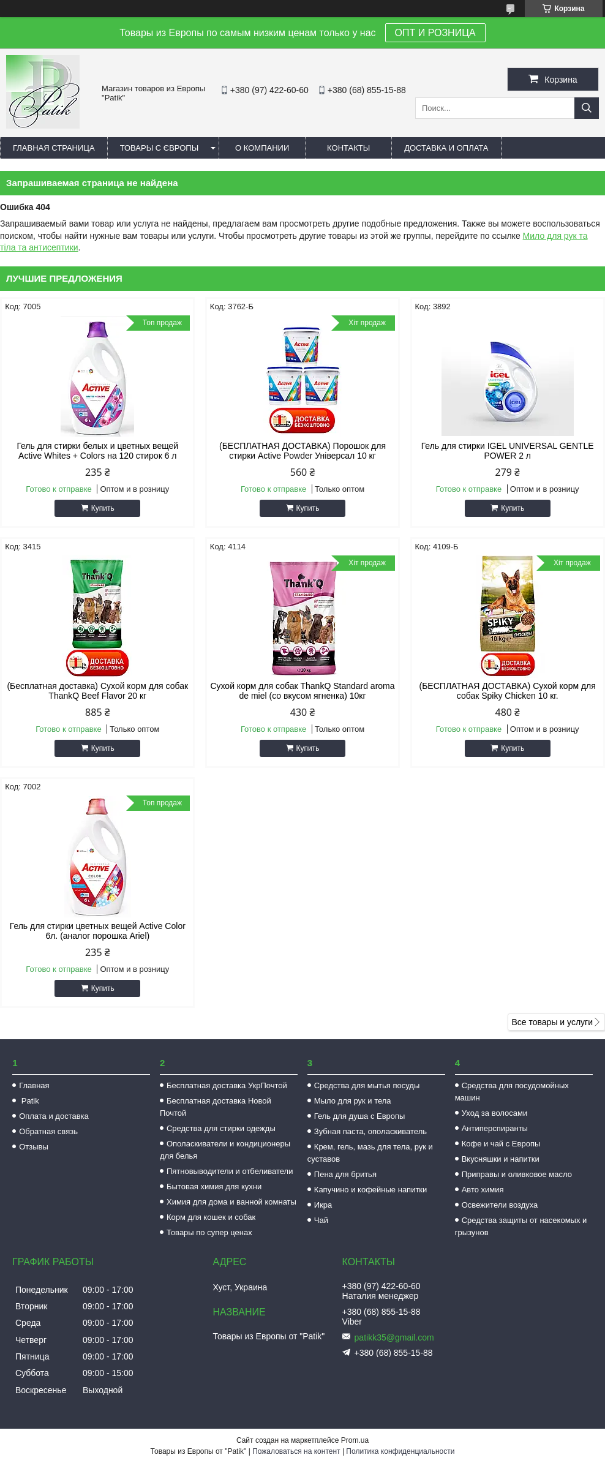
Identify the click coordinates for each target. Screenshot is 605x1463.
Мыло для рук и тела (352, 1100)
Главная (34, 1085)
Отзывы (33, 1146)
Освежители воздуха (500, 1204)
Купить (103, 508)
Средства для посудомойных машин (512, 1091)
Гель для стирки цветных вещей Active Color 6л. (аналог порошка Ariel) (98, 931)
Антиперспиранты (495, 1128)
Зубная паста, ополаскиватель (370, 1131)
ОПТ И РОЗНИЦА (435, 33)
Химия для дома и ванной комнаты (231, 1201)
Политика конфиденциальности (400, 1451)
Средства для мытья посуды (366, 1085)
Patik (29, 1100)
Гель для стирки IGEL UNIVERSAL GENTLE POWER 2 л (507, 451)
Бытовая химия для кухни (214, 1186)
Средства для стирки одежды (221, 1128)
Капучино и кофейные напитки (370, 1189)
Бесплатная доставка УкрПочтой (227, 1085)
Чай (321, 1220)
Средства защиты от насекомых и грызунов (521, 1226)
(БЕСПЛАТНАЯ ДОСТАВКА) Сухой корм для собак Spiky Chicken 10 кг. (507, 691)
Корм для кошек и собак (211, 1217)
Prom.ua (355, 1440)
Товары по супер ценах (209, 1232)
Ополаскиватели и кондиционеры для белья (225, 1149)
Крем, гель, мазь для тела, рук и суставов (370, 1153)
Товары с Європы (159, 147)
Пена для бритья (345, 1174)
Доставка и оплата (446, 147)
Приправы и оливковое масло (517, 1174)
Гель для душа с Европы (359, 1116)
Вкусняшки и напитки (500, 1159)
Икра (323, 1204)
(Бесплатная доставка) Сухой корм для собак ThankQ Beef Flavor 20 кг (97, 691)
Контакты (348, 147)
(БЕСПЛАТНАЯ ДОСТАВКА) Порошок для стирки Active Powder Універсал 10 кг (302, 451)
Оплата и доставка (54, 1116)
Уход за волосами (495, 1113)
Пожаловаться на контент (296, 1451)
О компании (262, 147)
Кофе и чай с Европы (501, 1143)
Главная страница (54, 147)
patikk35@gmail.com (394, 1337)
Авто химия (483, 1189)
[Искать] (586, 108)
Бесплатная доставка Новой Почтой (215, 1107)
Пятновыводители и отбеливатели (230, 1171)
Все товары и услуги (552, 1022)
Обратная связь (48, 1131)
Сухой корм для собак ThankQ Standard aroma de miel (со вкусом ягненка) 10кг (302, 691)
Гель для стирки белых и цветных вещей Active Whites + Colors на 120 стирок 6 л (97, 451)
